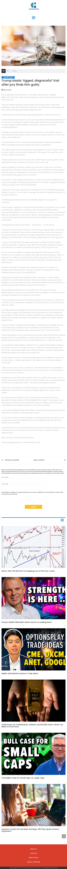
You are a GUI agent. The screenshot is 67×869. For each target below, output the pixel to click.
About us (33, 849)
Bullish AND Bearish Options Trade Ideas (20, 673)
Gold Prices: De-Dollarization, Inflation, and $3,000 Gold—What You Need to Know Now (32, 725)
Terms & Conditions (33, 862)
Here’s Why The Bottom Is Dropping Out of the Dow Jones (28, 571)
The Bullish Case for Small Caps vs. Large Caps (23, 778)
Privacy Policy (33, 857)
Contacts (33, 853)
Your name (24, 479)
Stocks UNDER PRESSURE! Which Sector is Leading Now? (27, 622)
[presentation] (17, 501)
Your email (24, 486)
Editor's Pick (8, 77)
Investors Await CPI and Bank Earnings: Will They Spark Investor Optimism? (30, 830)
